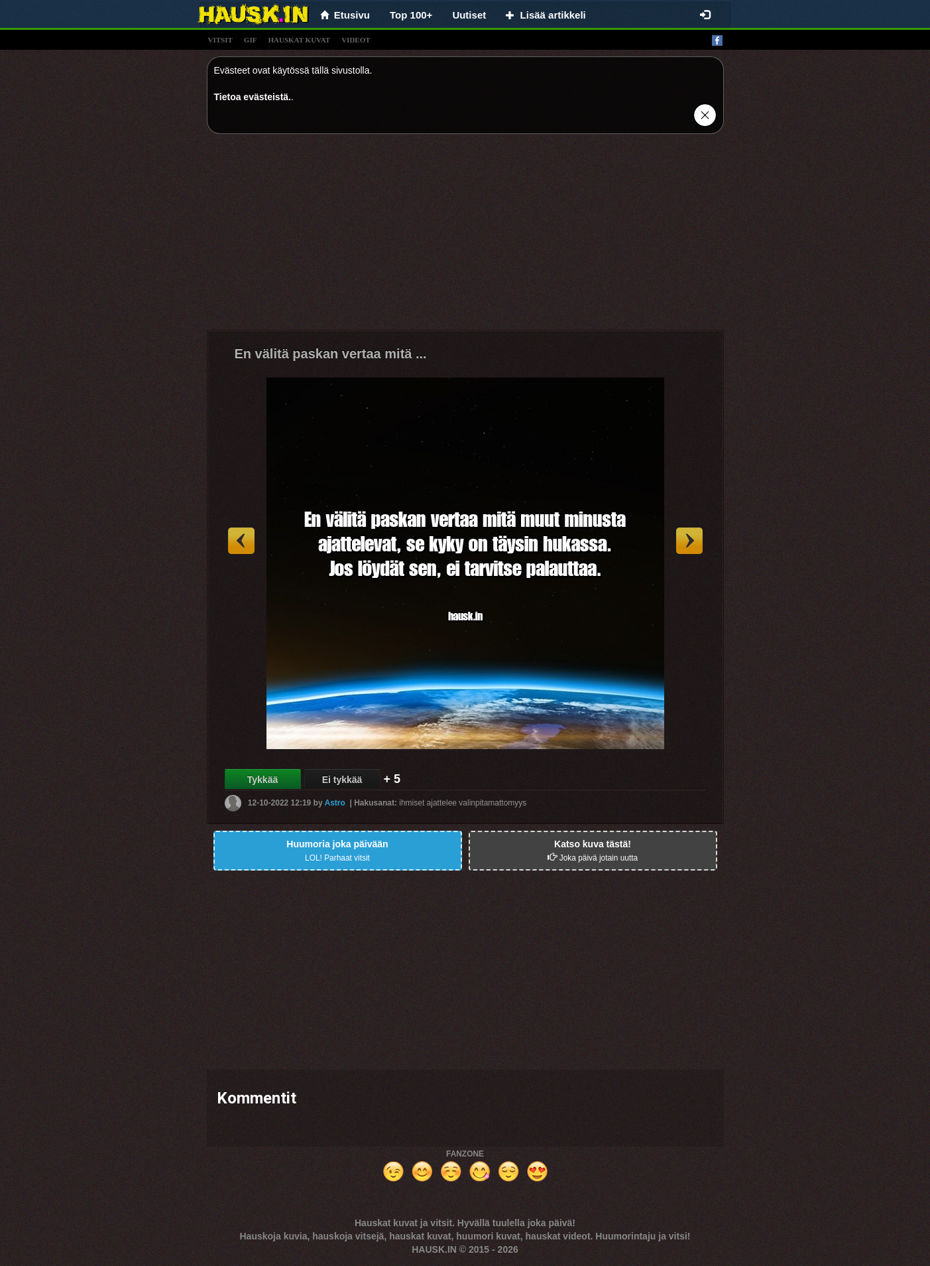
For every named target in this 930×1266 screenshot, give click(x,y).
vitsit (220, 40)
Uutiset (469, 15)
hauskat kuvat (299, 40)
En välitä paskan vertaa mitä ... (331, 353)
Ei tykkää (342, 779)
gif (250, 40)
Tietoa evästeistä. (252, 97)
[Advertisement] (465, 237)
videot (355, 40)
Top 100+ (411, 15)
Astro (335, 803)
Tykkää (262, 779)
